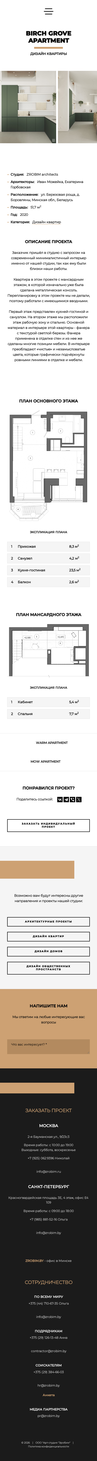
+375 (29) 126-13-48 (44, 1337)
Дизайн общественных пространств (48, 968)
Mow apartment (45, 761)
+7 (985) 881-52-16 (43, 1219)
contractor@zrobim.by (48, 1351)
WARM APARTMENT (52, 743)
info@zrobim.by (48, 1233)
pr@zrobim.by (48, 1416)
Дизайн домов (49, 951)
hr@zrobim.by (48, 1385)
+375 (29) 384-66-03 (48, 1372)
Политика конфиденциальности (48, 1446)
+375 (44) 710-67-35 (43, 1303)
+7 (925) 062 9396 (41, 1158)
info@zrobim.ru (48, 1171)
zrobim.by (34, 1261)
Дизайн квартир (48, 936)
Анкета (49, 1395)
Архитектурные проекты (48, 921)
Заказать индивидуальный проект (48, 825)
